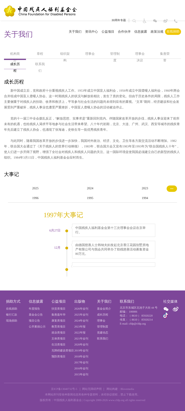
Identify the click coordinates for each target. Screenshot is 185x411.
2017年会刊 (81, 362)
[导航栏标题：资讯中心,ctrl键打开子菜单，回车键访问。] (88, 32)
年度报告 (34, 308)
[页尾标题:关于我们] (108, 301)
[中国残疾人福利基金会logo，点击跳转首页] (40, 10)
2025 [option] (35, 188)
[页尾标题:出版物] (85, 301)
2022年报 (80, 332)
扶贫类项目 (59, 308)
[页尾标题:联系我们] (139, 301)
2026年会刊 (81, 308)
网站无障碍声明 (92, 389)
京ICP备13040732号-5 (64, 389)
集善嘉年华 (59, 314)
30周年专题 (118, 20)
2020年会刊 (81, 344)
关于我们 (75, 31)
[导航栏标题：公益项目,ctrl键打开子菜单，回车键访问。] (104, 32)
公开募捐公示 (37, 326)
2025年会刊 (81, 314)
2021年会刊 (81, 338)
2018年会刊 (81, 356)
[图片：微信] (155, 21)
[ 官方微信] (166, 309)
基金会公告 (36, 314)
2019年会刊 (81, 350)
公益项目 (107, 31)
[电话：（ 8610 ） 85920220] (139, 316)
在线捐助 (173, 31)
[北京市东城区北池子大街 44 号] (139, 308)
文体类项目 (59, 338)
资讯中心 (91, 31)
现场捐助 (11, 320)
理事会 (101, 320)
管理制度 (102, 326)
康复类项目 (59, 320)
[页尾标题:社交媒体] (172, 301)
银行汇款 (11, 314)
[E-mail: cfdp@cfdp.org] (139, 324)
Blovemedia (127, 389)
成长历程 (102, 314)
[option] (92, 124)
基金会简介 (104, 308)
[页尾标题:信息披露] (40, 301)
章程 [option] (40, 54)
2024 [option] (90, 188)
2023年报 (80, 326)
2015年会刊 (81, 374)
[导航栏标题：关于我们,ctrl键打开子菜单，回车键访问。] (72, 32)
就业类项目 (59, 332)
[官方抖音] (165, 316)
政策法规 (157, 31)
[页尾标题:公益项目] (63, 301)
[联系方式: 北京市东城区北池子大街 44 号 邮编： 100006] (176, 21)
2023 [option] (145, 188)
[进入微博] (165, 21)
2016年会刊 (81, 368)
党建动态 (102, 332)
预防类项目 (59, 356)
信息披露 (140, 31)
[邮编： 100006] (139, 312)
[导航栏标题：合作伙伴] (121, 32)
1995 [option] (90, 198)
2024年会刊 (81, 320)
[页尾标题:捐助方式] (17, 301)
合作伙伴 (124, 31)
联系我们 (102, 338)
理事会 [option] (90, 54)
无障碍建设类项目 (63, 350)
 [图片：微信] (166, 309)
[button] (134, 21)
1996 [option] (35, 198)
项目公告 (34, 320)
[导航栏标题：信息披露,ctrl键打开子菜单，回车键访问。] (137, 32)
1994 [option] (145, 198)
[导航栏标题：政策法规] (154, 32)
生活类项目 (59, 344)
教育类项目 (59, 326)
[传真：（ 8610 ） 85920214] (139, 320)
